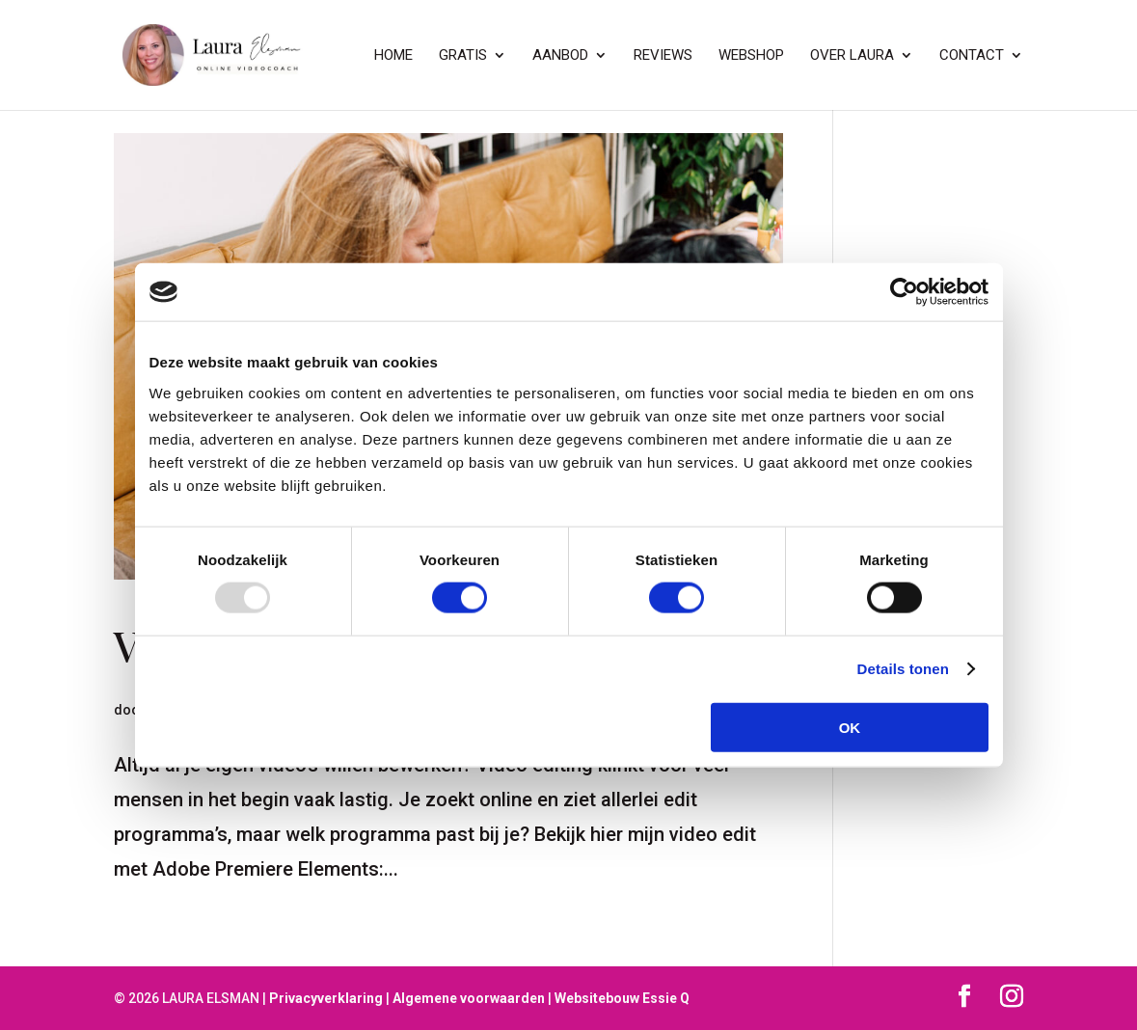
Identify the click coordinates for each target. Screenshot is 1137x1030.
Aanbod (560, 56)
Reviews (663, 56)
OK (850, 726)
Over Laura (852, 56)
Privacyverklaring (326, 998)
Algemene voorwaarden (469, 998)
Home (393, 56)
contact (971, 56)
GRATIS (463, 56)
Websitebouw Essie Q (622, 998)
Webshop (751, 56)
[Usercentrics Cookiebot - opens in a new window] (904, 292)
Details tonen (903, 669)
